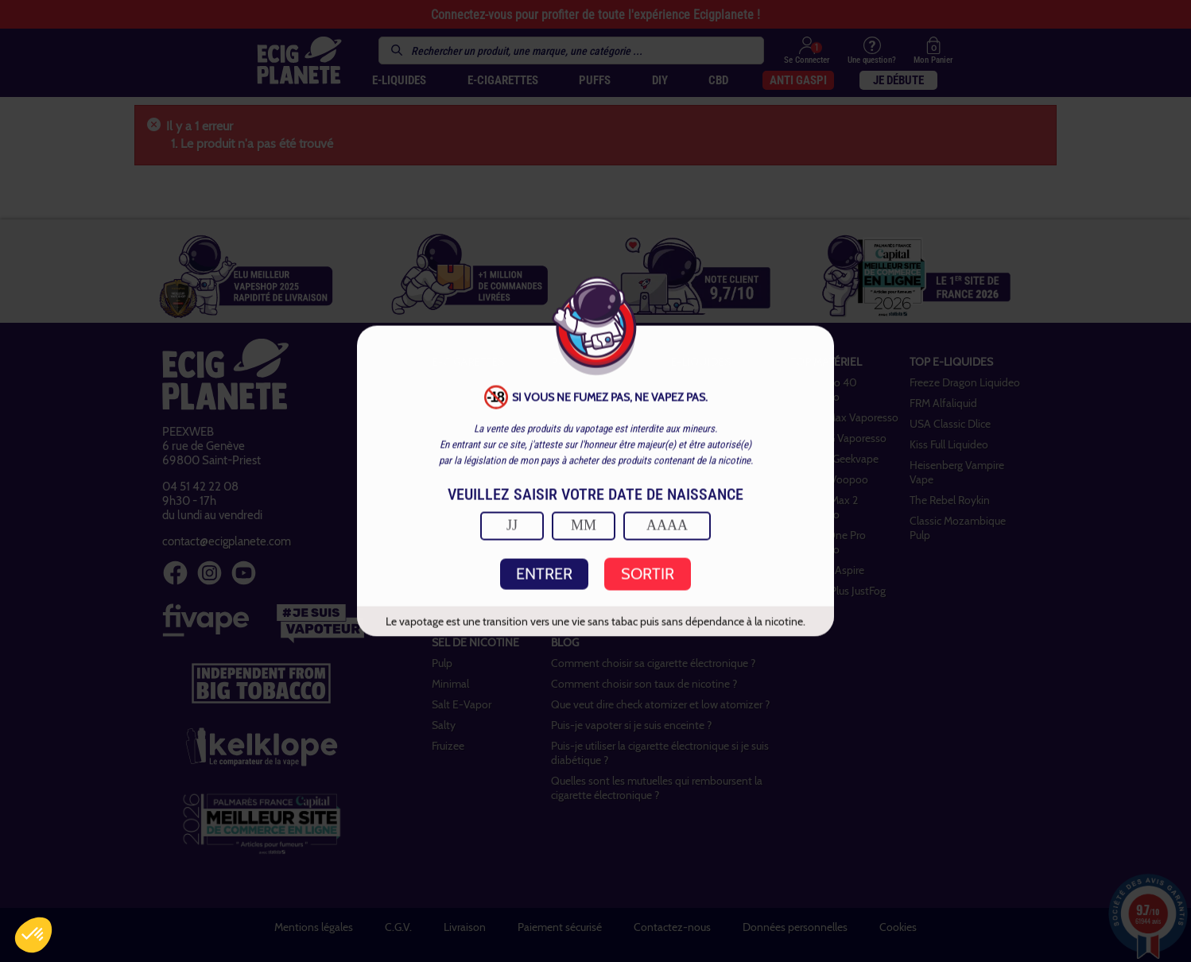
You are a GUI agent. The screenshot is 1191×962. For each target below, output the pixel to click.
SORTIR (647, 574)
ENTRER (544, 574)
